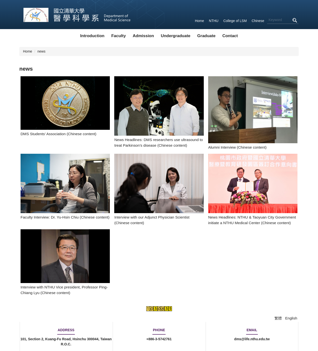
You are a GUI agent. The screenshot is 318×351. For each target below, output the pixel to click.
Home (199, 21)
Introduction (92, 35)
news (41, 51)
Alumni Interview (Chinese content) (237, 147)
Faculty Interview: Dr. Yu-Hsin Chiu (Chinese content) (65, 217)
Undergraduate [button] (175, 35)
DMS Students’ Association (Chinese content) (58, 134)
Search (294, 20)
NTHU (213, 21)
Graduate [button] (206, 35)
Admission (143, 35)
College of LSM (235, 21)
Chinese (258, 21)
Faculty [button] (118, 35)
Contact (230, 35)
